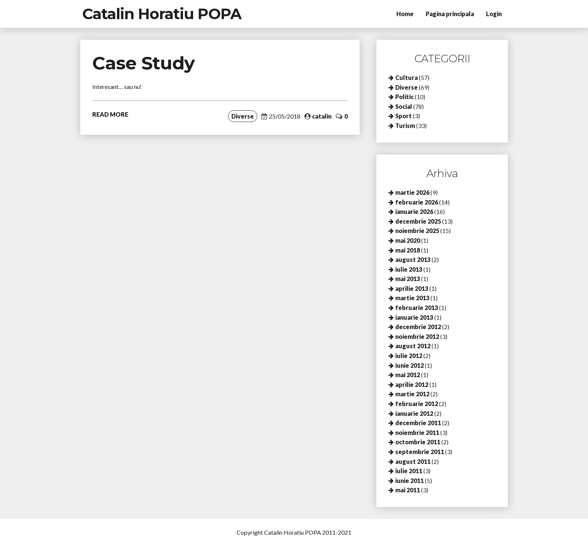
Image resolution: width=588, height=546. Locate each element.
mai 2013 (407, 278)
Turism (405, 125)
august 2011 (412, 461)
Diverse (242, 116)
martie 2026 (412, 192)
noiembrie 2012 (417, 336)
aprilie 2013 (411, 288)
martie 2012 (412, 393)
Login (494, 13)
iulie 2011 (408, 470)
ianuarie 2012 (414, 413)
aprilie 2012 (411, 384)
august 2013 (412, 259)
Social (403, 106)
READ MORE (110, 114)
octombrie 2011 (417, 441)
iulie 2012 (408, 355)
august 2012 (412, 345)
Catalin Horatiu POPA (162, 14)
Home (405, 13)
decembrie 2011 (418, 422)
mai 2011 (407, 489)
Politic (404, 96)
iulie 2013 (408, 269)
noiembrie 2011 (417, 432)
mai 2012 (407, 374)
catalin (322, 116)
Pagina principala (450, 13)
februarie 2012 (416, 403)
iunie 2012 (409, 365)
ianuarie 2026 (414, 211)
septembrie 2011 (419, 451)
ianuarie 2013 (414, 317)
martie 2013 (412, 297)
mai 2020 (407, 240)
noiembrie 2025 (417, 230)
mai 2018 (407, 250)
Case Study (143, 63)
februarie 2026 (416, 202)
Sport (403, 115)
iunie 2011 (409, 480)
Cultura (406, 77)
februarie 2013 (416, 307)
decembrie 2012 (418, 326)
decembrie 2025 (418, 221)
